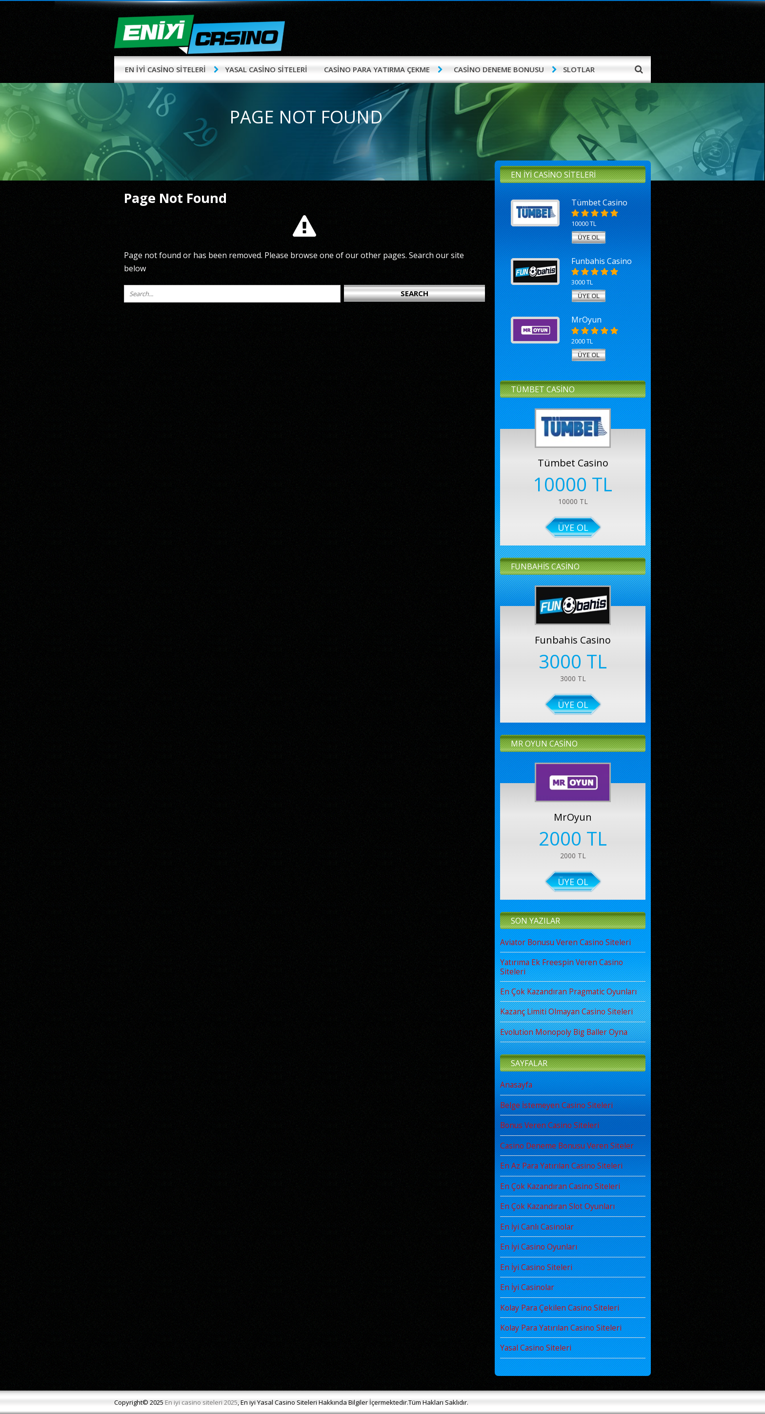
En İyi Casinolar (527, 1287)
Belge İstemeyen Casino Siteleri (556, 1105)
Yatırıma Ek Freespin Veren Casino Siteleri (561, 966)
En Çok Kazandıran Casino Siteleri (560, 1186)
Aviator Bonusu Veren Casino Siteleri (565, 942)
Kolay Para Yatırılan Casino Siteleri (561, 1328)
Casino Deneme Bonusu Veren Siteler (567, 1146)
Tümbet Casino (573, 462)
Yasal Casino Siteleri (535, 1348)
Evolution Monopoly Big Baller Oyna (563, 1032)
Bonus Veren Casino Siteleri (549, 1125)
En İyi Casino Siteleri (536, 1267)
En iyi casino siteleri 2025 (201, 1402)
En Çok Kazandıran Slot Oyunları (557, 1206)
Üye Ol (573, 527)
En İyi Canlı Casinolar (537, 1227)
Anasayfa (516, 1085)
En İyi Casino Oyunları (538, 1247)
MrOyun (573, 817)
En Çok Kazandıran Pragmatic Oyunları (568, 992)
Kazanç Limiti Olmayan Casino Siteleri (566, 1012)
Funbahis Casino (573, 639)
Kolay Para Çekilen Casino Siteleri (559, 1308)
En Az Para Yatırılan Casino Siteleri (561, 1166)
